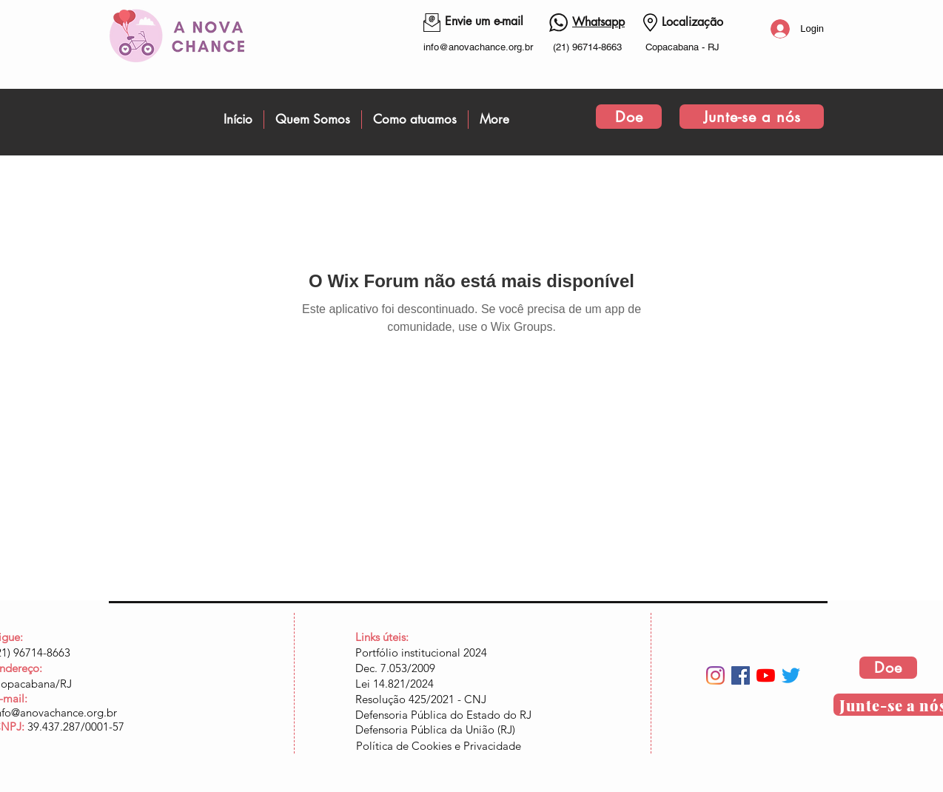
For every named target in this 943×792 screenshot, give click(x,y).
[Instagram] (715, 675)
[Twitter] (791, 675)
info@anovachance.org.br (478, 47)
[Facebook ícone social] (740, 675)
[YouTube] (765, 675)
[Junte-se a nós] (751, 116)
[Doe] (629, 116)
